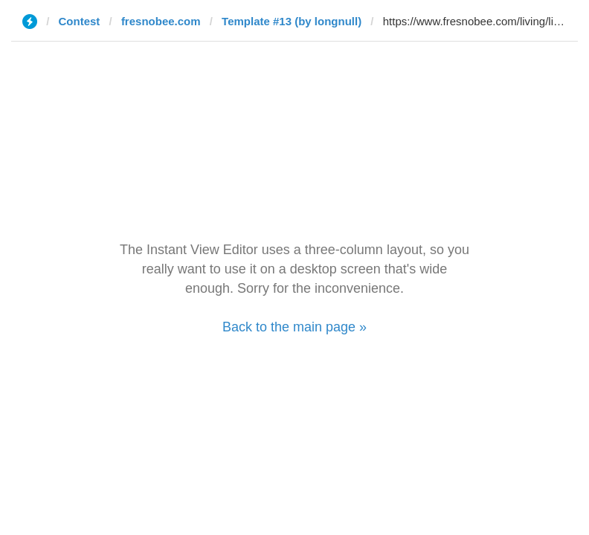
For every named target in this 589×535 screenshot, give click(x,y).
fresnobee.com (161, 21)
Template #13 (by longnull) (291, 21)
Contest (79, 21)
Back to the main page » (294, 327)
